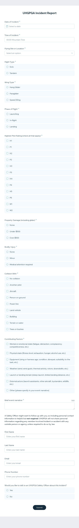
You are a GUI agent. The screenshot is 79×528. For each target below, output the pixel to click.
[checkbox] (40, 141)
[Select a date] (41, 26)
